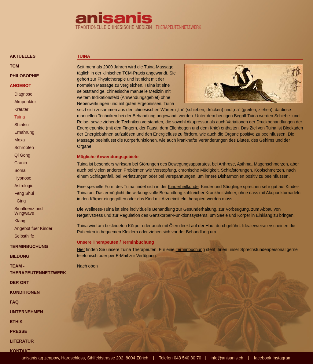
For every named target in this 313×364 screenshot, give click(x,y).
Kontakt (20, 350)
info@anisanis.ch (227, 357)
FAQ (14, 302)
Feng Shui (24, 193)
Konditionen (25, 292)
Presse (18, 331)
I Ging (20, 200)
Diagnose (23, 94)
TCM (14, 66)
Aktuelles (22, 56)
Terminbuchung (29, 246)
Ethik (16, 321)
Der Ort (19, 282)
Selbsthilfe (24, 236)
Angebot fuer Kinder (33, 228)
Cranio (20, 162)
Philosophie (24, 75)
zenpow (51, 357)
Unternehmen (26, 311)
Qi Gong (22, 155)
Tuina (19, 117)
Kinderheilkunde (183, 186)
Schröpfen (24, 147)
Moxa (19, 139)
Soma (20, 170)
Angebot (20, 85)
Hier (81, 249)
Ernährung (24, 132)
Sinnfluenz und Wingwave (28, 211)
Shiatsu (21, 124)
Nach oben (87, 266)
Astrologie (23, 185)
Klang (19, 220)
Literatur (22, 341)
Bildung (19, 256)
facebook (262, 357)
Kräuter (21, 109)
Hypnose (22, 178)
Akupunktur (25, 101)
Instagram (281, 357)
